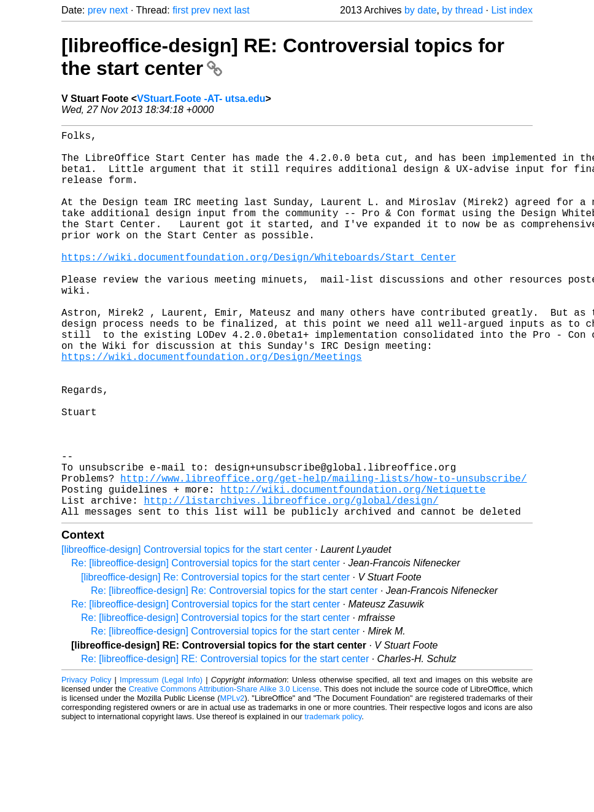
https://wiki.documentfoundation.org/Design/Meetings (211, 408)
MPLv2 (232, 784)
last (242, 10)
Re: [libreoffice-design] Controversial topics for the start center (205, 649)
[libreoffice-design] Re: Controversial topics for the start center (215, 663)
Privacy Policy (86, 765)
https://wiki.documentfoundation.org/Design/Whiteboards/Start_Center (258, 286)
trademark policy (332, 802)
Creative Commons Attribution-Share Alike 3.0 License (224, 774)
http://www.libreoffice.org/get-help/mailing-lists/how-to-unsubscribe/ (323, 556)
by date (420, 10)
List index (512, 10)
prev (97, 10)
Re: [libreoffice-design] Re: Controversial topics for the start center (234, 676)
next (118, 10)
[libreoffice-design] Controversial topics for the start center (186, 635)
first (180, 10)
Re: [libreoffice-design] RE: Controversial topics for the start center (225, 745)
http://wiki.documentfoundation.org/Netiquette (352, 570)
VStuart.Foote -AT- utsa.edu (201, 98)
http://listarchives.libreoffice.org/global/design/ (291, 583)
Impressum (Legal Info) (161, 765)
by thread (462, 10)
